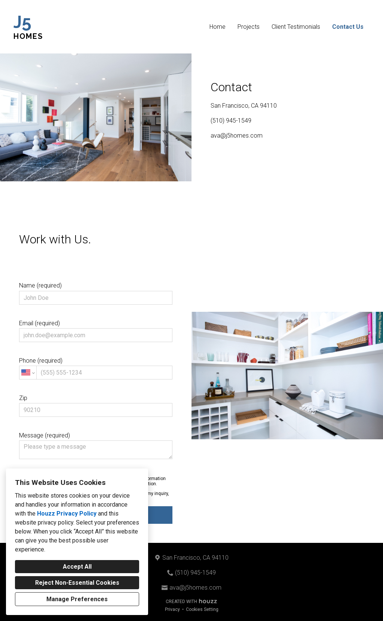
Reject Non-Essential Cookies (77, 582)
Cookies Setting (202, 609)
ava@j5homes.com (237, 135)
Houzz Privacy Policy (66, 513)
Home (217, 26)
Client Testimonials (296, 26)
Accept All (77, 566)
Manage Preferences (77, 599)
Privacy (172, 609)
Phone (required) (95, 368)
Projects (249, 26)
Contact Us (348, 26)
